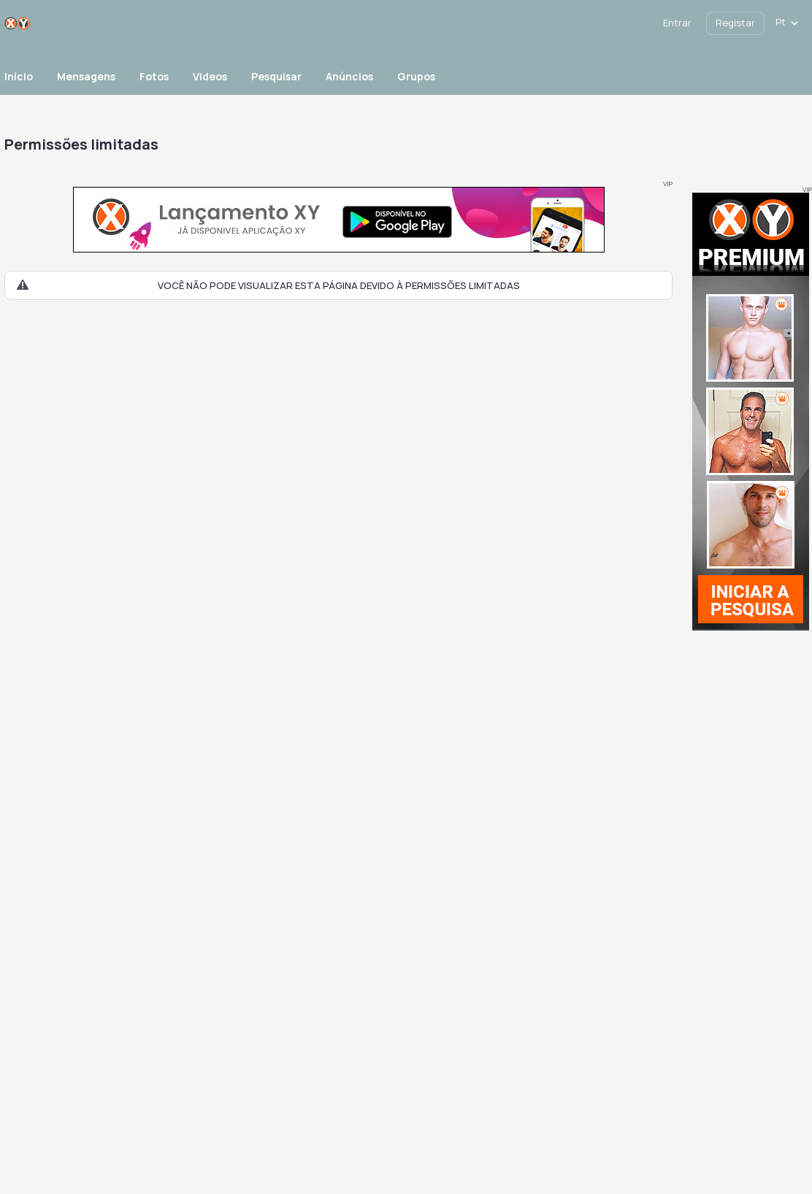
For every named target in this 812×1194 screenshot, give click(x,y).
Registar (735, 22)
